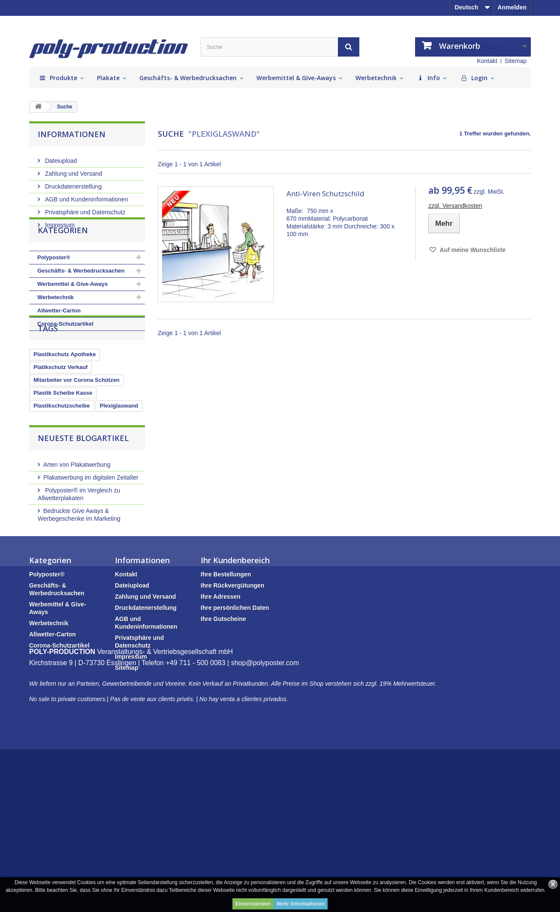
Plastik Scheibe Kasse (62, 444)
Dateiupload (60, 157)
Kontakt (487, 60)
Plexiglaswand (119, 457)
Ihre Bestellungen (226, 685)
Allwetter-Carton (59, 334)
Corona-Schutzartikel (65, 347)
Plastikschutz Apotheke (64, 406)
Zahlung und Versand (72, 170)
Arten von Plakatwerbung (76, 552)
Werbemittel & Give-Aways (72, 307)
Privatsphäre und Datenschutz (84, 208)
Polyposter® (53, 281)
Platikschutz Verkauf (60, 419)
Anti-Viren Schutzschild (325, 193)
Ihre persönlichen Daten (235, 718)
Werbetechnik (55, 321)
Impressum (59, 221)
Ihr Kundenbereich (235, 671)
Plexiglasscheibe (113, 483)
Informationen (71, 134)
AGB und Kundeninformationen (85, 195)
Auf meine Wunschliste (472, 249)
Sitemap (516, 60)
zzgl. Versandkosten (455, 205)
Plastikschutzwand (58, 496)
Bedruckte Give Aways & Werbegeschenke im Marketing (79, 602)
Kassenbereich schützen (66, 470)
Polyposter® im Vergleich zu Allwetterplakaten (79, 582)
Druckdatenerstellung (72, 183)
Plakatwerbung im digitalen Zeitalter (90, 565)
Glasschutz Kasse (57, 483)
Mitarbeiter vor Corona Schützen (76, 432)
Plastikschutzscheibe (61, 457)
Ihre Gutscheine (223, 729)
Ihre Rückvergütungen (233, 696)
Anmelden (512, 7)
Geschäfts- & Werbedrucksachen (81, 294)
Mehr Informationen (301, 904)
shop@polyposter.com (265, 825)
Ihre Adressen (221, 707)
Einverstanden (253, 904)
